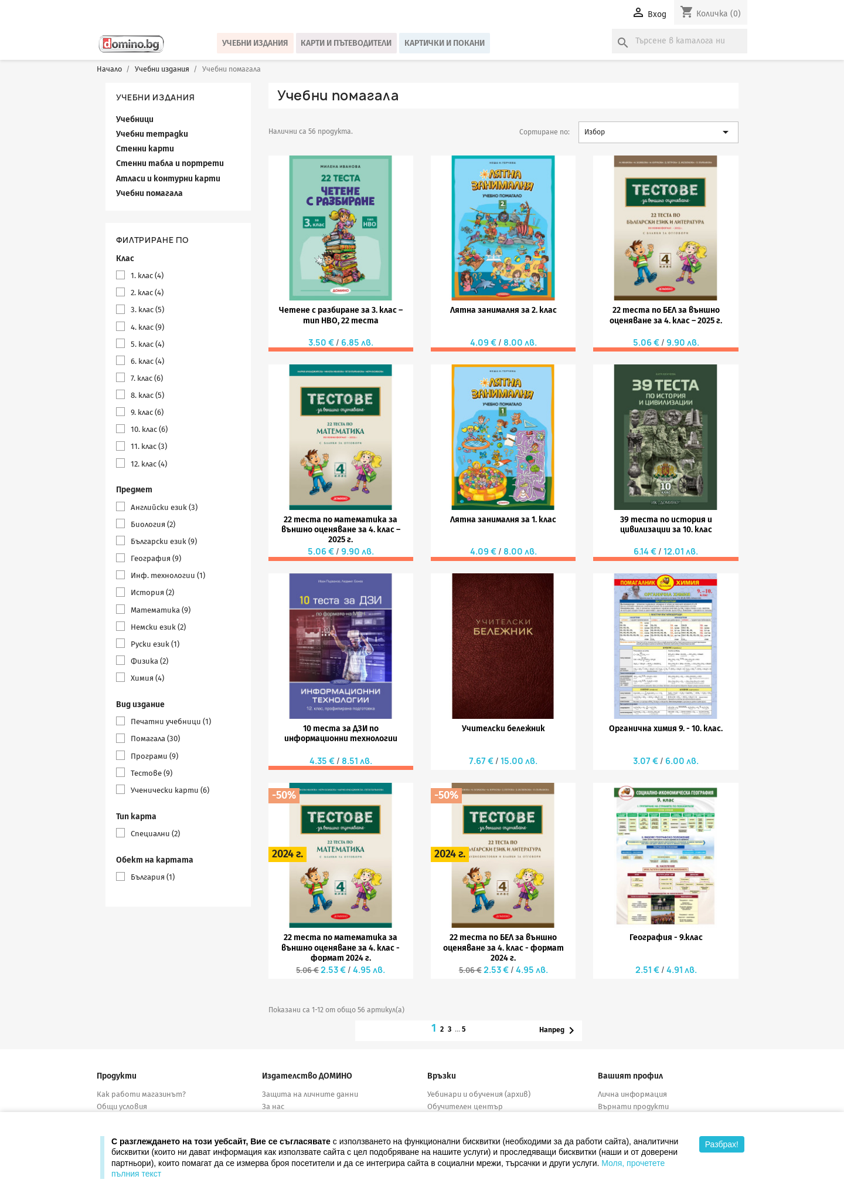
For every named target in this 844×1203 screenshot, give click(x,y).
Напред (558, 1030)
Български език (164, 541)
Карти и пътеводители (346, 43)
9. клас (147, 412)
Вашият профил (630, 1076)
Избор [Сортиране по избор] (658, 132)
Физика (149, 661)
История (152, 592)
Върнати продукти (633, 1106)
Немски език (158, 627)
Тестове (151, 773)
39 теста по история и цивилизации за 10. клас (666, 525)
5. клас (147, 344)
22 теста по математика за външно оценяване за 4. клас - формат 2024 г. (340, 947)
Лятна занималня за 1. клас (503, 520)
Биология (153, 524)
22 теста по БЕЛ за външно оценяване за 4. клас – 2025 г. (666, 315)
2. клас (147, 292)
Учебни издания (255, 43)
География (156, 558)
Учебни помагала (149, 193)
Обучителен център (465, 1106)
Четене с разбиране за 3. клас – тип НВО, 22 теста (341, 315)
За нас (273, 1106)
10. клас (149, 429)
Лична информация (632, 1094)
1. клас (147, 275)
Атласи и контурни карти (168, 179)
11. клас (149, 446)
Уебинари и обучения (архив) (478, 1094)
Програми (154, 756)
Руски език (155, 644)
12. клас (149, 463)
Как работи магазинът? (141, 1094)
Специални (155, 833)
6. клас (147, 361)
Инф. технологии (168, 575)
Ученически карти (170, 790)
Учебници (135, 119)
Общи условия (122, 1106)
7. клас (147, 378)
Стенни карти (145, 149)
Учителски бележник (503, 729)
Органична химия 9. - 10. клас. (666, 729)
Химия (147, 678)
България (153, 877)
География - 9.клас (666, 937)
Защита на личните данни (310, 1094)
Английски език (164, 507)
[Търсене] (679, 41)
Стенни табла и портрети (170, 163)
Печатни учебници (171, 721)
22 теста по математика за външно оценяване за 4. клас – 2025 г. (340, 530)
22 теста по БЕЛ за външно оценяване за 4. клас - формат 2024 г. (503, 947)
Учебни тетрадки (152, 134)
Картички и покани (444, 43)
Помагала (155, 738)
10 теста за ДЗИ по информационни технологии (340, 734)
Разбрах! (721, 1144)
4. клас (147, 327)
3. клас (147, 309)
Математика (160, 610)
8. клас (147, 395)
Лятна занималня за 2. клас (503, 310)
